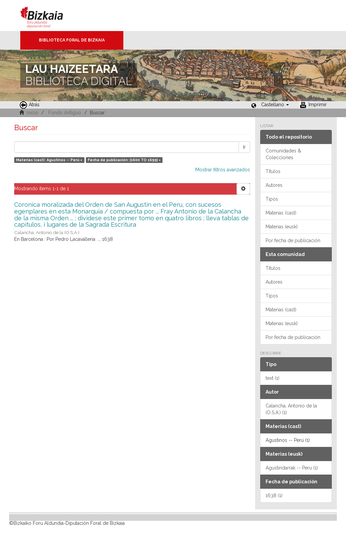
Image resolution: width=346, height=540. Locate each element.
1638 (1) (274, 495)
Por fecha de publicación (293, 240)
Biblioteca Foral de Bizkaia (72, 40)
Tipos (272, 199)
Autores (274, 185)
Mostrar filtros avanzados (222, 169)
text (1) (272, 378)
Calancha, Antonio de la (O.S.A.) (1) (291, 409)
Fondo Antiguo (64, 112)
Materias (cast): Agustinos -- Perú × (49, 160)
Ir (244, 147)
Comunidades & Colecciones (283, 154)
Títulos (273, 171)
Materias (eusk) (282, 226)
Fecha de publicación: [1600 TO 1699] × (124, 160)
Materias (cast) (281, 213)
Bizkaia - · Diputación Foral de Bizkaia (48, 15)
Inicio (32, 112)
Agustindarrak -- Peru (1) (292, 468)
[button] (275, 104)
